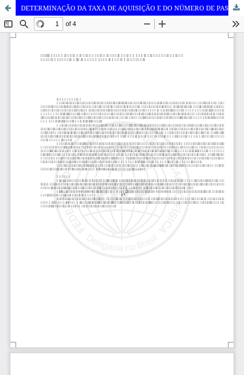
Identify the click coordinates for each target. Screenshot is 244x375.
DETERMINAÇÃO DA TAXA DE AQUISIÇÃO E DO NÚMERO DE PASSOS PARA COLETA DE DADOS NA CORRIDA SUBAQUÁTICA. (132, 7)
